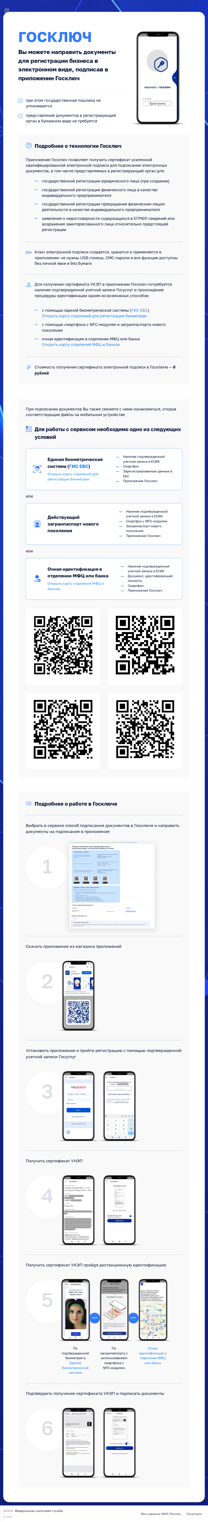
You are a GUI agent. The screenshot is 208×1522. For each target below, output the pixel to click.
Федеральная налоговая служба (39, 1511)
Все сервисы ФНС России (161, 1514)
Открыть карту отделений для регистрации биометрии (94, 316)
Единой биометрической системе (75, 1368)
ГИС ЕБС (139, 311)
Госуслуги (194, 1514)
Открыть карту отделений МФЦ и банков (81, 345)
